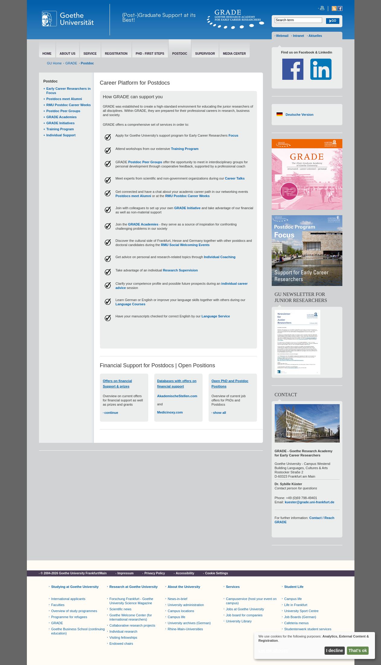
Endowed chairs (121, 643)
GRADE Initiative (187, 208)
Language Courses (131, 304)
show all (219, 412)
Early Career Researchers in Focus (68, 91)
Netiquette (48, 578)
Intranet (298, 35)
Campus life (176, 617)
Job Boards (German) (300, 617)
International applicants (68, 599)
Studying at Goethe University (75, 587)
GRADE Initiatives (60, 123)
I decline (334, 650)
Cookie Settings (216, 573)
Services (233, 587)
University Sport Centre (301, 611)
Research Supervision (180, 270)
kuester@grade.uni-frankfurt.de (309, 502)
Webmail (282, 35)
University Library (239, 621)
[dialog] (314, 645)
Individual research (123, 631)
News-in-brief (177, 599)
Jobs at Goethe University (245, 609)
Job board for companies (244, 615)
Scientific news (121, 609)
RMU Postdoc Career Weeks (68, 105)
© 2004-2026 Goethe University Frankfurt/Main (74, 573)
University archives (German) (189, 623)
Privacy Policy (154, 573)
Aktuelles (315, 35)
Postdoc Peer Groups (63, 111)
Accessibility (185, 573)
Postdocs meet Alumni (64, 99)
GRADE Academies (61, 117)
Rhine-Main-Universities (185, 629)
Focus (233, 135)
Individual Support (61, 135)
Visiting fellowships (123, 637)
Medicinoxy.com (170, 412)
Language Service (215, 316)
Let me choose (273, 650)
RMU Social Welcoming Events (185, 245)
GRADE (71, 63)
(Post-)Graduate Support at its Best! (159, 17)
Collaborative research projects (132, 625)
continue (111, 412)
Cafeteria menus (296, 623)
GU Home (54, 63)
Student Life (294, 587)
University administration (186, 605)
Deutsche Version (299, 114)
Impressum (125, 573)
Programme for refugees (69, 617)
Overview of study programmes (74, 611)
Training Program (60, 129)
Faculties (58, 605)
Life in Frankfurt (295, 605)
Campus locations (181, 611)
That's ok (358, 650)
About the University (184, 587)
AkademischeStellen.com (177, 396)
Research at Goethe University (134, 587)
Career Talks (235, 178)
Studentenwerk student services (307, 629)
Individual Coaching (219, 257)
